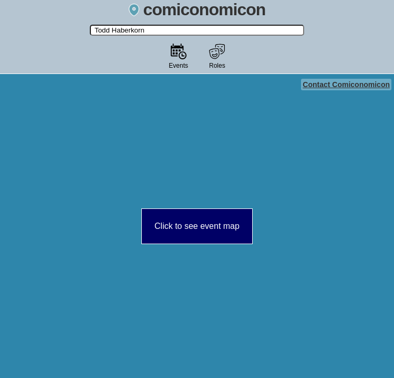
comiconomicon (197, 9)
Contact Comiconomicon (346, 84)
